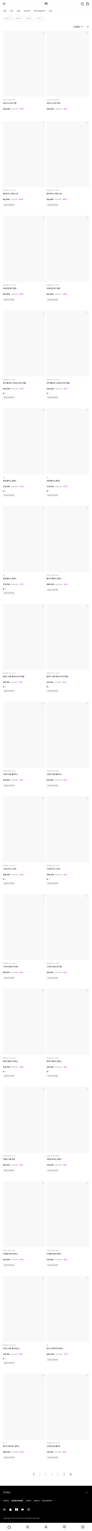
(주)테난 (7, 1492)
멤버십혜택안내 (47, 1501)
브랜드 (8, 18)
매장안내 (37, 1501)
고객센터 (28, 1501)
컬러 (19, 18)
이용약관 (6, 1501)
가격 (39, 18)
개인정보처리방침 (17, 1501)
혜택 (29, 18)
